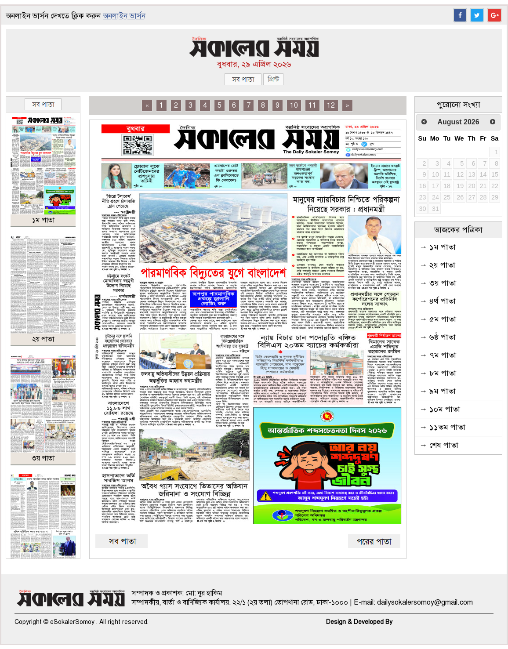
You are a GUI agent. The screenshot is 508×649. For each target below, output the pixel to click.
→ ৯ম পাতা (437, 391)
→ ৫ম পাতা (437, 319)
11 (312, 105)
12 (331, 105)
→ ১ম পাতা (437, 247)
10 (294, 105)
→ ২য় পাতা (437, 265)
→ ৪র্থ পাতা (437, 301)
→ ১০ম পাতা (439, 409)
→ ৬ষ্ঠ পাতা (437, 337)
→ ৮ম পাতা (437, 373)
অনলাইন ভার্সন (124, 16)
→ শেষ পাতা (438, 445)
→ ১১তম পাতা (442, 427)
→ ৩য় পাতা (437, 283)
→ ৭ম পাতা (437, 355)
